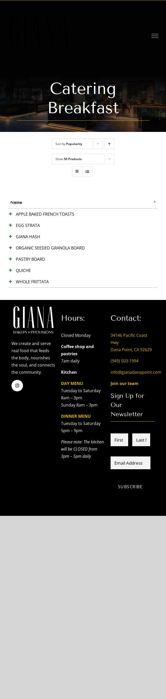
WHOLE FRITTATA (19, 453)
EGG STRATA (17, 250)
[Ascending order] (109, 144)
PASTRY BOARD (17, 384)
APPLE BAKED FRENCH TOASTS (18, 224)
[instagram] (17, 568)
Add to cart (140, 214)
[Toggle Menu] (155, 36)
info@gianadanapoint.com (136, 555)
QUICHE (17, 428)
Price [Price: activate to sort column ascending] (75, 202)
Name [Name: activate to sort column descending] (16, 202)
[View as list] (87, 171)
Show (68, 159)
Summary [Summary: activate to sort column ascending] (45, 202)
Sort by (68, 144)
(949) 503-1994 (124, 543)
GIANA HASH (16, 290)
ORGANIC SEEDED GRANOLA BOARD (19, 352)
